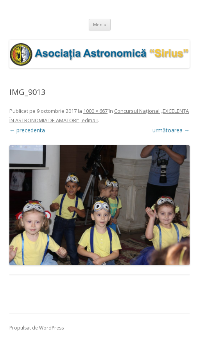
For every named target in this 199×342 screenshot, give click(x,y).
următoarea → (171, 130)
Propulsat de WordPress (36, 327)
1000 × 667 (95, 110)
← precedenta (27, 130)
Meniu (99, 24)
